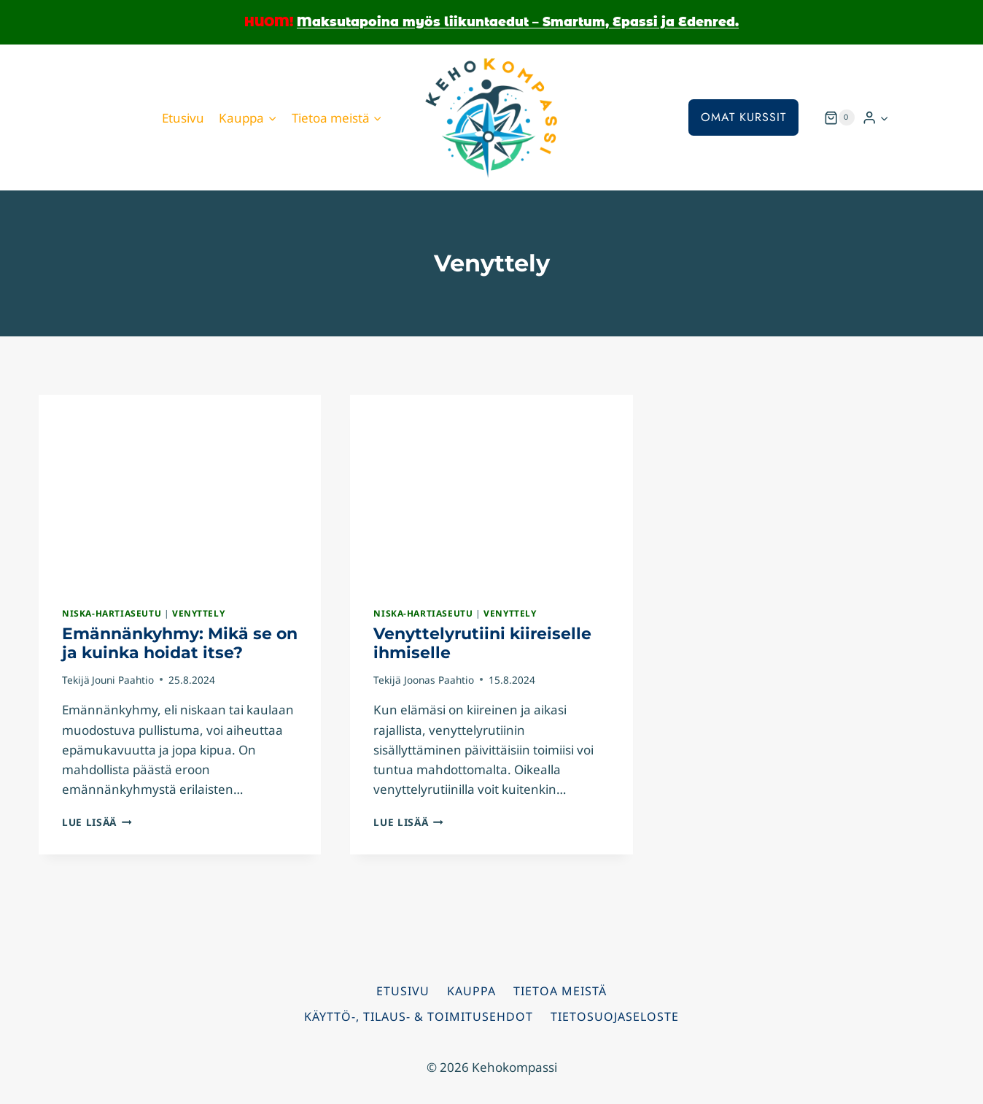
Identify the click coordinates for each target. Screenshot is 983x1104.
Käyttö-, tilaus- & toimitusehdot (418, 1016)
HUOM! (268, 22)
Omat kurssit (743, 117)
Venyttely (198, 613)
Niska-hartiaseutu (111, 613)
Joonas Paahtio (439, 680)
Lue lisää (97, 822)
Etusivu (183, 117)
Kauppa (471, 991)
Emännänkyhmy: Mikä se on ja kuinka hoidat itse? (180, 643)
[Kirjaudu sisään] (875, 118)
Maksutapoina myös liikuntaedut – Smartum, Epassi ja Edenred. (518, 22)
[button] (884, 117)
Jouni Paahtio (123, 680)
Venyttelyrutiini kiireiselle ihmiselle (482, 643)
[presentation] (180, 489)
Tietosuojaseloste (615, 1016)
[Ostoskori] (839, 117)
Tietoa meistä (560, 991)
